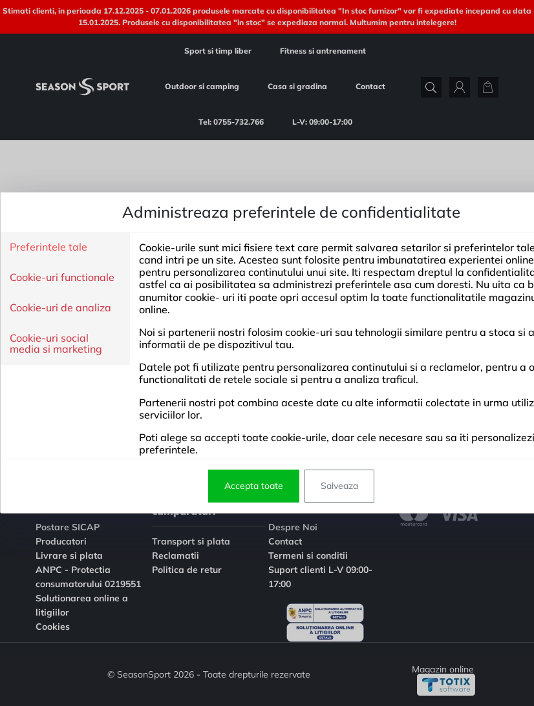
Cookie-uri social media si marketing (56, 344)
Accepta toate (253, 486)
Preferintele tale (48, 247)
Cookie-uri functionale (62, 278)
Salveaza (339, 486)
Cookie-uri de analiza (60, 308)
